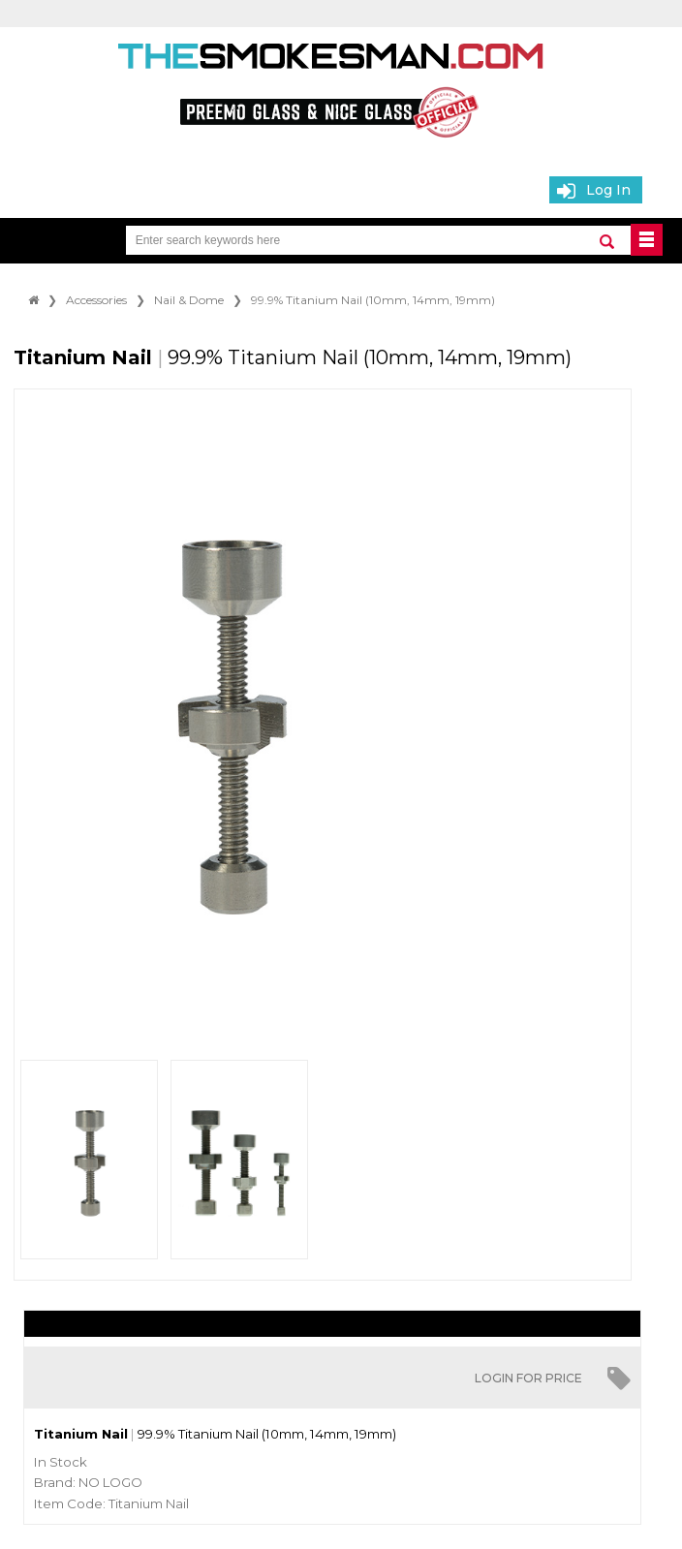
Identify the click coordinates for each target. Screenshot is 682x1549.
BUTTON (647, 240)
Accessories (96, 300)
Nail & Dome (189, 300)
